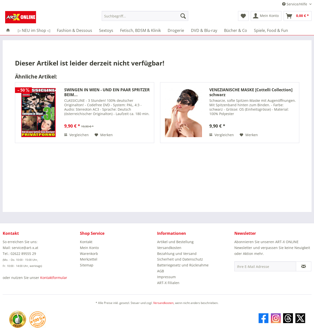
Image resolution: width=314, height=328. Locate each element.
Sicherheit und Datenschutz (180, 259)
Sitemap (86, 265)
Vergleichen (76, 134)
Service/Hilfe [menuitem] (295, 4)
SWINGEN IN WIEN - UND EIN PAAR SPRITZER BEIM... (107, 92)
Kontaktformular (53, 277)
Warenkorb (89, 253)
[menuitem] (145, 18)
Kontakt (86, 241)
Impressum (166, 277)
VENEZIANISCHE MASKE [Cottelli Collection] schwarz (250, 92)
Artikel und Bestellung (175, 241)
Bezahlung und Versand (177, 253)
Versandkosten (169, 247)
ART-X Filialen (168, 282)
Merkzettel (88, 259)
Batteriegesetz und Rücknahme (183, 265)
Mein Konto (89, 247)
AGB (160, 271)
